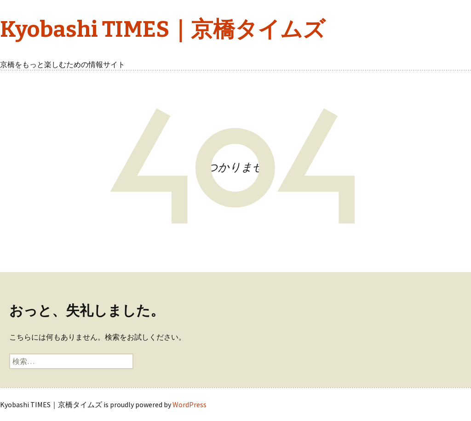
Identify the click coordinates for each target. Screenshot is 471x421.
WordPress (189, 404)
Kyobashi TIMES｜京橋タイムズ (162, 29)
